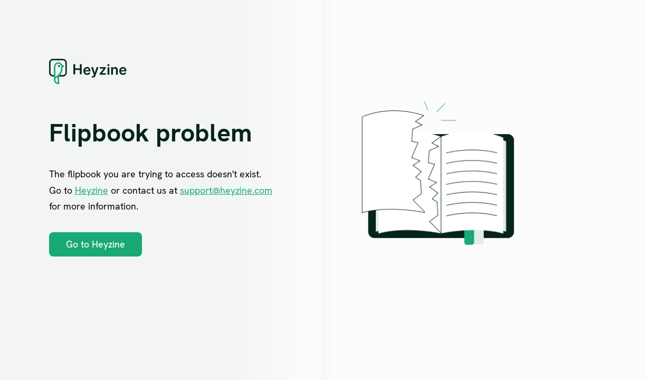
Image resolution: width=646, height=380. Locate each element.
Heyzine (91, 190)
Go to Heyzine (95, 244)
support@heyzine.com (226, 190)
